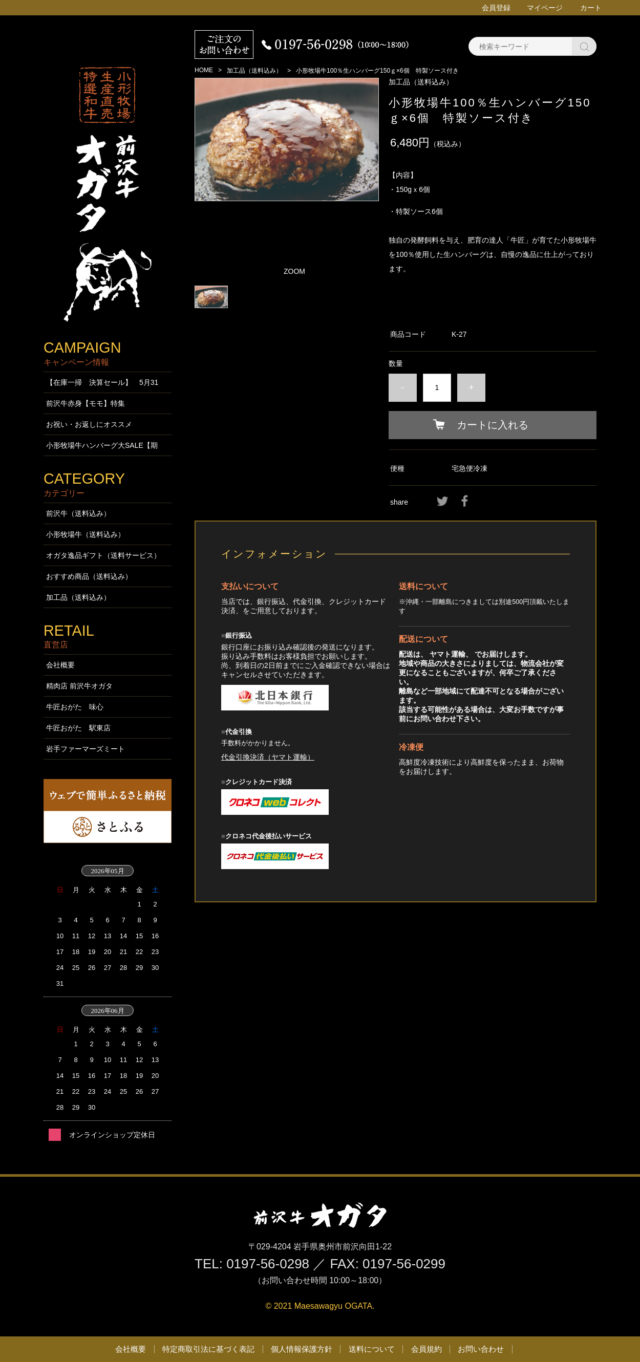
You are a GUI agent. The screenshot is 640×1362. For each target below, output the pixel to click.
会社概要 (60, 665)
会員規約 (426, 1349)
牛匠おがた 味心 (74, 707)
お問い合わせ (481, 1349)
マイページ (545, 8)
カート (591, 8)
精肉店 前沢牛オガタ (79, 686)
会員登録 (496, 8)
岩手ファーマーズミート (85, 749)
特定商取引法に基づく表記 (208, 1349)
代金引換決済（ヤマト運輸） (267, 757)
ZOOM (294, 271)
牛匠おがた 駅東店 (78, 728)
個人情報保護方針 (301, 1349)
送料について (372, 1349)
